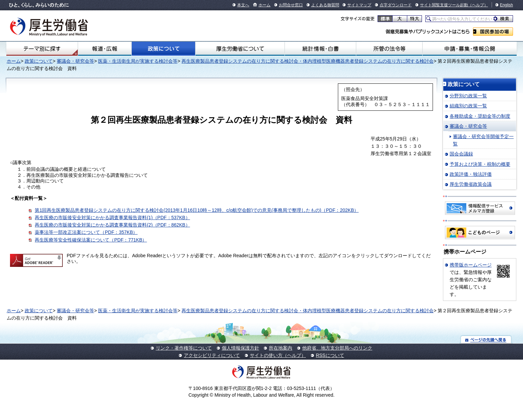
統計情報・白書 (320, 49)
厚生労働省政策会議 (471, 184)
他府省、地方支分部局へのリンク (337, 348)
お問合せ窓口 (291, 5)
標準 (385, 19)
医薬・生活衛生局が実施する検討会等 (137, 61)
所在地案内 (280, 348)
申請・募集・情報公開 (470, 49)
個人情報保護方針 (240, 348)
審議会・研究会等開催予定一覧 (483, 140)
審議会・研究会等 (75, 61)
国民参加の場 (493, 31)
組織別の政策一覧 (468, 105)
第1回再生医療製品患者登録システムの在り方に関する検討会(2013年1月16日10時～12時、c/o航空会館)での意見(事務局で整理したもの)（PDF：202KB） (197, 210)
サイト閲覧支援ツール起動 (444, 5)
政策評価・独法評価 (471, 174)
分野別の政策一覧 (468, 95)
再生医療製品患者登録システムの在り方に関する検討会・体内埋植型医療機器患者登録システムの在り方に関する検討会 (307, 61)
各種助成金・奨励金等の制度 (480, 116)
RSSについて (330, 355)
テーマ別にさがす (42, 49)
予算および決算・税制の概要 (480, 164)
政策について (163, 49)
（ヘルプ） (478, 5)
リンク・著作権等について (184, 348)
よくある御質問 (325, 5)
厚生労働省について (240, 49)
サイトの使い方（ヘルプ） (278, 355)
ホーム (264, 5)
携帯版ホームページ (471, 265)
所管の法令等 (389, 49)
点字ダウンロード (396, 5)
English (506, 5)
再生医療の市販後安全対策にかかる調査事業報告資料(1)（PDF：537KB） (112, 217)
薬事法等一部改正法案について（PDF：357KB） (86, 232)
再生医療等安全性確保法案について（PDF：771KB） (91, 240)
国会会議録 (461, 153)
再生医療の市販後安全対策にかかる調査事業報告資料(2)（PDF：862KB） (112, 225)
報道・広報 (104, 49)
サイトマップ (359, 5)
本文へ (243, 5)
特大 (414, 19)
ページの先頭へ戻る (486, 339)
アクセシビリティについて (212, 355)
